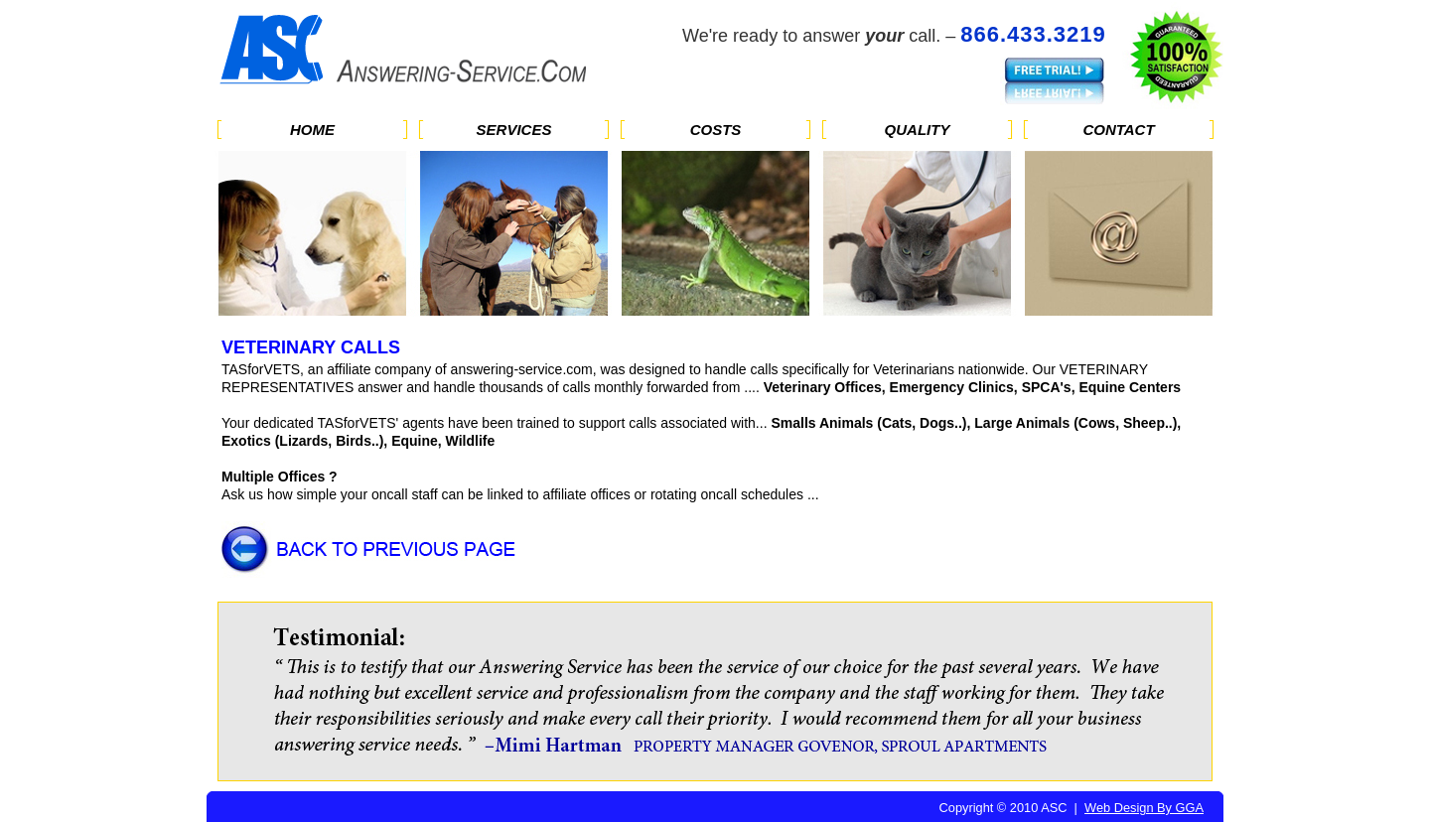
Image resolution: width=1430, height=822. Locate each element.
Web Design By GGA (1144, 807)
